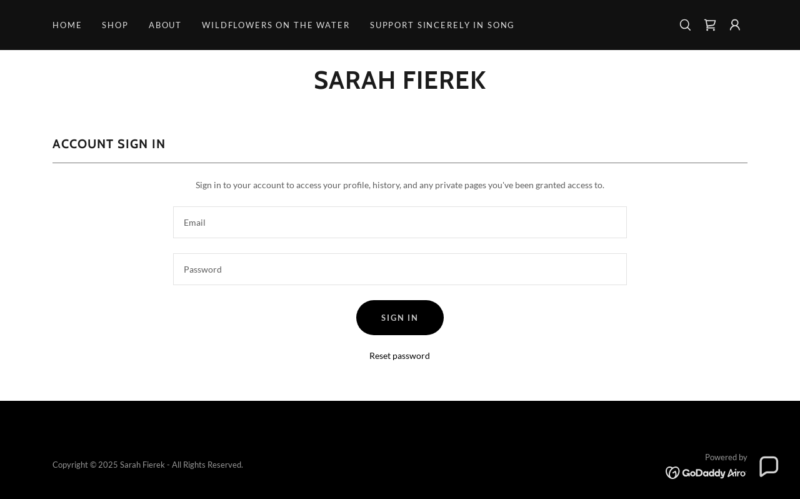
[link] (710, 25)
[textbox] (399, 222)
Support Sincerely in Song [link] (442, 25)
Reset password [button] (399, 355)
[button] (735, 25)
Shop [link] (115, 25)
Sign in (400, 318)
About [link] (165, 25)
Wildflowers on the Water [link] (276, 25)
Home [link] (67, 25)
